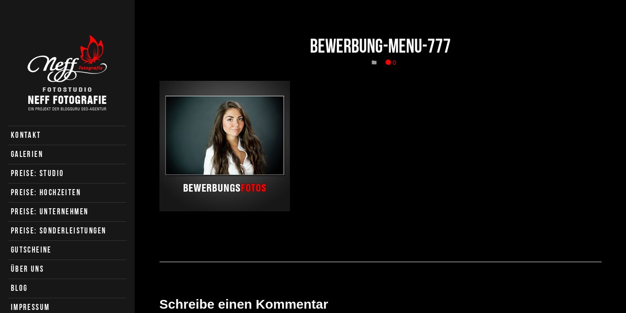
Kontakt (26, 135)
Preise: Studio (37, 173)
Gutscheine (31, 249)
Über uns (27, 268)
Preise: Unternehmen (50, 211)
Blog (19, 288)
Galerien (27, 154)
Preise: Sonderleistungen (59, 230)
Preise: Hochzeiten (46, 192)
